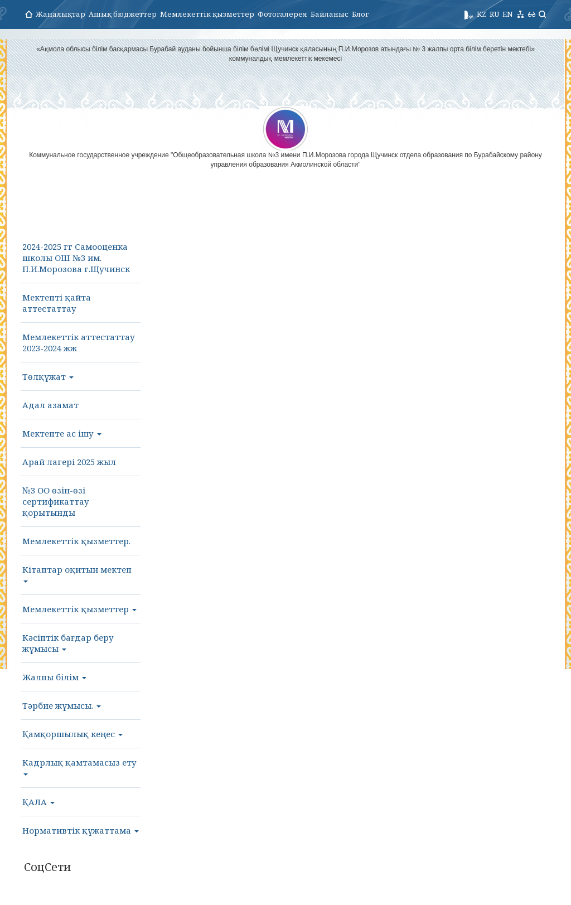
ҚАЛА (38, 801)
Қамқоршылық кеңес (72, 733)
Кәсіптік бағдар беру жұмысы (68, 643)
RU (494, 14)
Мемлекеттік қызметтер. (76, 540)
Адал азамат (50, 404)
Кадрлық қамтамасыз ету (79, 766)
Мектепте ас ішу (61, 433)
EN (507, 14)
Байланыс (330, 14)
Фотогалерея (282, 14)
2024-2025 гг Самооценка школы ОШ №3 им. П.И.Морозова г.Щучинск (76, 257)
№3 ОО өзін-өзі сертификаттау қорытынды (55, 501)
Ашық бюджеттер (123, 14)
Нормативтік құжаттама (80, 830)
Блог (360, 14)
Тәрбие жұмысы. (61, 705)
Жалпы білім (54, 677)
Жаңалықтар (60, 14)
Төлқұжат (48, 376)
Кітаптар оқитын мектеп (77, 573)
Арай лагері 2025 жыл (69, 461)
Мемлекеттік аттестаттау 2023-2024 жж (78, 342)
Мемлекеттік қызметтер (207, 14)
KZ (481, 14)
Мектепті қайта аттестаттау (56, 303)
